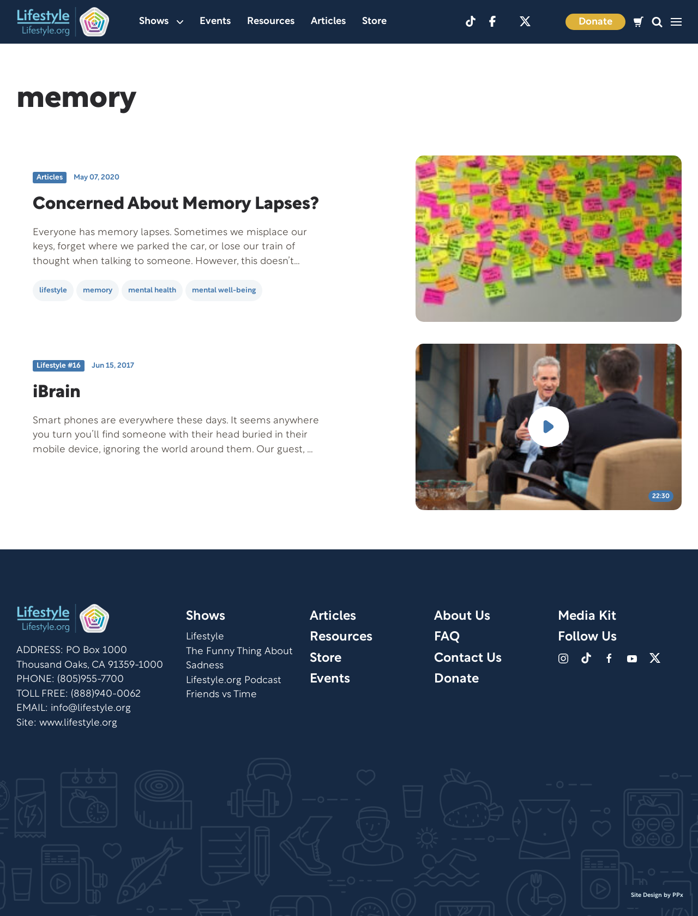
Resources (270, 21)
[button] (657, 22)
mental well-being (224, 290)
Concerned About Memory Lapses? (176, 204)
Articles (328, 21)
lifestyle (53, 290)
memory (97, 290)
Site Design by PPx (657, 895)
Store (374, 21)
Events (215, 21)
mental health (152, 290)
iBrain (57, 392)
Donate (595, 22)
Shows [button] (161, 21)
